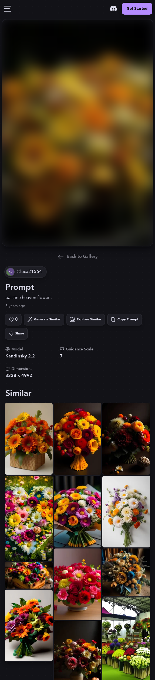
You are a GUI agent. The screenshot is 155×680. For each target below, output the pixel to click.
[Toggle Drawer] (7, 8)
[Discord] (113, 8)
